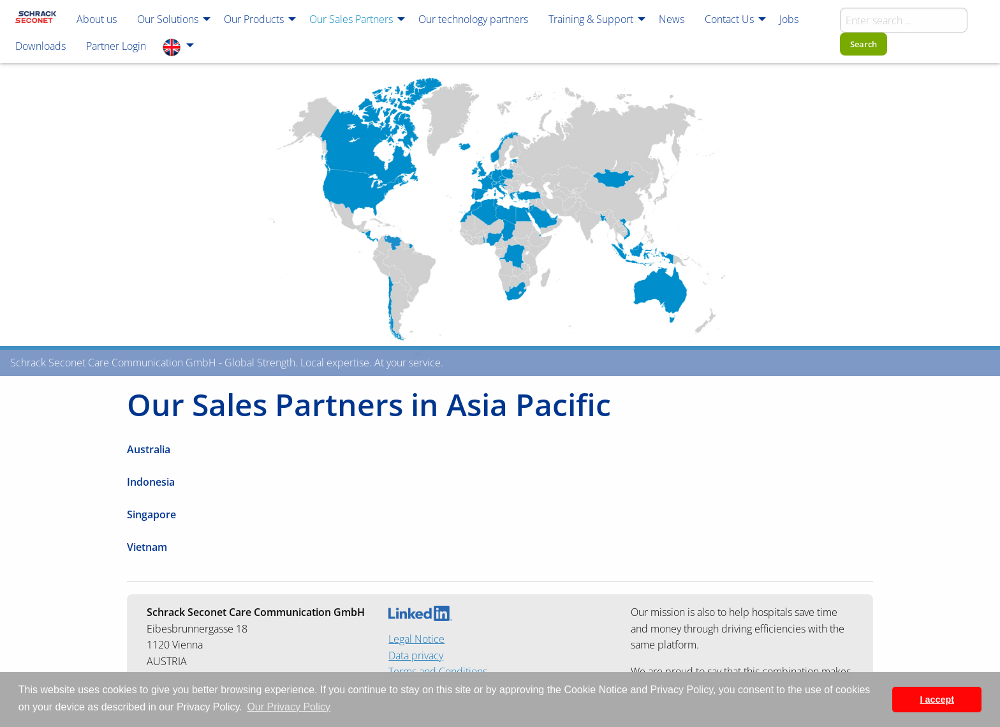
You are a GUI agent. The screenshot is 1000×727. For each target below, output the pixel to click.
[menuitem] (35, 18)
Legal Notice (416, 639)
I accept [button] (937, 699)
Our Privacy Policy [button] (288, 706)
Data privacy (415, 655)
